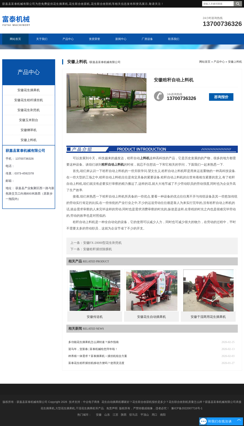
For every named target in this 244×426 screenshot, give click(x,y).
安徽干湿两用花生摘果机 (208, 316)
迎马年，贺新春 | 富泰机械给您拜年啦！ (93, 349)
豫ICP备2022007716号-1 (186, 408)
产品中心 (219, 61)
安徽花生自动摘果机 (151, 316)
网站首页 (204, 61)
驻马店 (133, 414)
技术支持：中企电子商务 (84, 401)
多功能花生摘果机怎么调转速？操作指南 (93, 342)
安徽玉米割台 (28, 120)
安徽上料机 (29, 140)
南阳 (163, 414)
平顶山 (144, 414)
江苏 (115, 414)
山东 (107, 414)
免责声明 (112, 408)
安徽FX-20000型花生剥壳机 (102, 242)
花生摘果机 (60, 3)
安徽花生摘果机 (28, 90)
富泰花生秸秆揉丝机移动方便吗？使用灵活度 (96, 363)
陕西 (123, 414)
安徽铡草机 (29, 130)
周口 (154, 414)
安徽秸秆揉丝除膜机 (97, 249)
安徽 (99, 414)
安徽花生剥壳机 (28, 110)
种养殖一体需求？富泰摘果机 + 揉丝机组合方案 (97, 356)
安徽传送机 (95, 316)
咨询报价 (221, 97)
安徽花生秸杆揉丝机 (28, 100)
